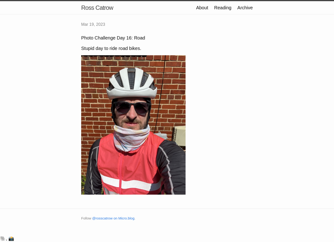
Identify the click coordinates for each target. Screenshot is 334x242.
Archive (245, 7)
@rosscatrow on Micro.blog (113, 218)
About (202, 7)
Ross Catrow (97, 7)
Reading (222, 7)
